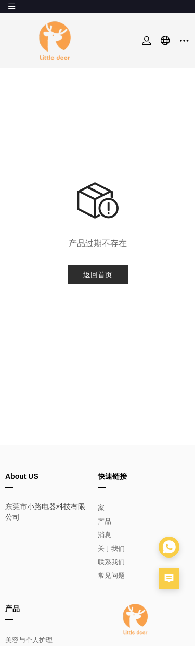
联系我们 (111, 562)
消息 (104, 535)
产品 (104, 521)
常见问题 (111, 575)
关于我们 (111, 548)
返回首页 (97, 275)
